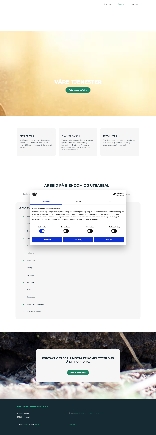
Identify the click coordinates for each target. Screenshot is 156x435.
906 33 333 (76, 409)
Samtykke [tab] (46, 201)
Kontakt (134, 4)
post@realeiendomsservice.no (87, 413)
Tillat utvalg (78, 240)
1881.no (37, 424)
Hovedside (108, 4)
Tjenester (122, 4)
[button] (78, 90)
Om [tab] (110, 201)
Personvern (73, 424)
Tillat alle (108, 240)
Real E (21, 406)
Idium (26, 424)
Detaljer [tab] (78, 201)
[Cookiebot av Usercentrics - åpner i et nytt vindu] (114, 194)
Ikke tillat (47, 240)
